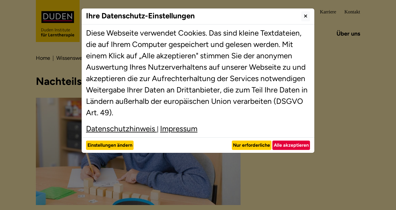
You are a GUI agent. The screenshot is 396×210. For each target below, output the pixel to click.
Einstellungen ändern (109, 145)
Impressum (178, 128)
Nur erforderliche (251, 145)
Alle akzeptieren (291, 145)
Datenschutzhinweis (121, 128)
